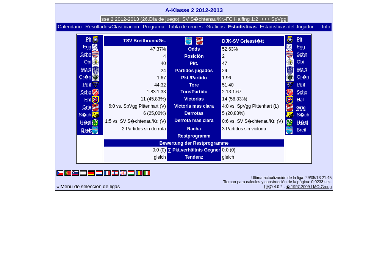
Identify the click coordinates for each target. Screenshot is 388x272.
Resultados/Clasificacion (112, 26)
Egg (87, 46)
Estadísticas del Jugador (287, 26)
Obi (87, 62)
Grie (87, 107)
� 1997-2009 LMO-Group (309, 187)
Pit (88, 39)
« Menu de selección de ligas (88, 186)
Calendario (70, 26)
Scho (86, 92)
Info (326, 26)
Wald (86, 69)
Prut (87, 84)
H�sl (85, 122)
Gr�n (85, 77)
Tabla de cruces (185, 26)
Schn (86, 54)
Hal (87, 99)
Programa (153, 26)
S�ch (85, 114)
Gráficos (216, 26)
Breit (301, 130)
